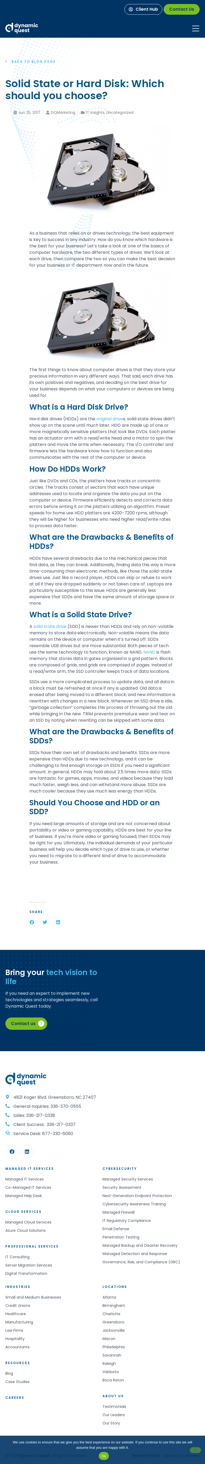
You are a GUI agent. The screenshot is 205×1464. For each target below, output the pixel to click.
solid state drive (49, 626)
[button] (32, 922)
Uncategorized (119, 112)
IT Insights (95, 112)
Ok (103, 1456)
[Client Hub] (143, 9)
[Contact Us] (182, 9)
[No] (195, 1450)
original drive (109, 419)
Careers (14, 1397)
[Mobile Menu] (196, 29)
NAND (149, 652)
